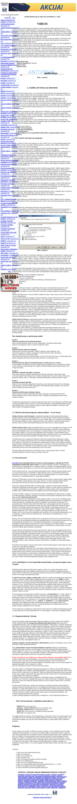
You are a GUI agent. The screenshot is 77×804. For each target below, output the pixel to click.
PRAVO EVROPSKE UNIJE (43, 783)
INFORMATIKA (48, 777)
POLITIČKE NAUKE (46, 782)
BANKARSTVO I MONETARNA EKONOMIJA (35, 774)
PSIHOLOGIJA (52, 784)
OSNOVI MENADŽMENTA (50, 781)
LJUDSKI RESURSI (34, 779)
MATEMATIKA (59, 779)
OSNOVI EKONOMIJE (62, 781)
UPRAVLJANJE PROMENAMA (38, 787)
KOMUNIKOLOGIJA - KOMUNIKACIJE (35, 778)
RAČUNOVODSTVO (31, 785)
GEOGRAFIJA (25, 777)
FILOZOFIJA (53, 775)
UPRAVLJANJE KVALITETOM (24, 787)
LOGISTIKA (20, 779)
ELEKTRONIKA (61, 774)
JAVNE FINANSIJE (22, 778)
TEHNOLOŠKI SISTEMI (52, 786)
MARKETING (52, 779)
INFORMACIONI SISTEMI (38, 777)
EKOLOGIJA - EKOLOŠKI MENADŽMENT (41, 775)
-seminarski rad (9, 36)
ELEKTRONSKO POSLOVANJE (24, 775)
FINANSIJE (59, 775)
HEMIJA (30, 777)
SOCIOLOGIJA (45, 785)
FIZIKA (19, 777)
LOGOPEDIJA (27, 779)
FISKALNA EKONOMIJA (61, 776)
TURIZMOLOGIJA (62, 786)
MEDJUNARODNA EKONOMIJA (30, 780)
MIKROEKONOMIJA (49, 780)
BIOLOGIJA (47, 774)
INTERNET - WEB (56, 777)
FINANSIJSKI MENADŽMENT (49, 776)
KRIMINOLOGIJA (47, 778)
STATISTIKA (44, 786)
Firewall (15, 463)
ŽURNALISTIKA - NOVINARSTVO (58, 787)
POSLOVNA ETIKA (28, 783)
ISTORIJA (62, 777)
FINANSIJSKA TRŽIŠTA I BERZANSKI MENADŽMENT (30, 776)
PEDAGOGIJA (38, 782)
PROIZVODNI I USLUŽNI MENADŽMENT (31, 784)
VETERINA (47, 787)
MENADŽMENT (41, 780)
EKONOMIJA (54, 774)
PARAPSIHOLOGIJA (29, 782)
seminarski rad (8, 21)
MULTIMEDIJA (57, 780)
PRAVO (34, 783)
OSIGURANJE (21, 782)
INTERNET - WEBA (9, 17)
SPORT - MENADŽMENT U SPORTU (32, 786)
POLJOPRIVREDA (55, 782)
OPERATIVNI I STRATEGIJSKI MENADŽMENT (34, 781)
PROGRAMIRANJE (44, 784)
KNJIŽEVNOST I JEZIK (57, 778)
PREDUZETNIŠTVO (53, 783)
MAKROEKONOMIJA (44, 779)
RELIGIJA (39, 785)
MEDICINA (20, 780)
